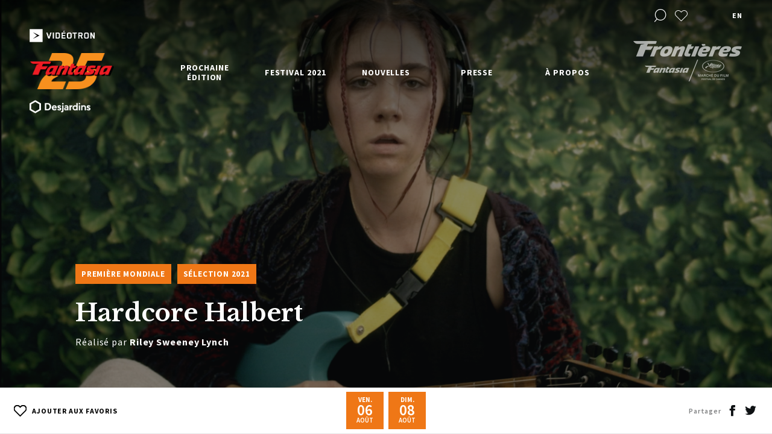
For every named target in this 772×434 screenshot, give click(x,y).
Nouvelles (386, 72)
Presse (477, 72)
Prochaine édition (204, 72)
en (737, 15)
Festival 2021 (295, 72)
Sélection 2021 (216, 274)
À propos (567, 72)
